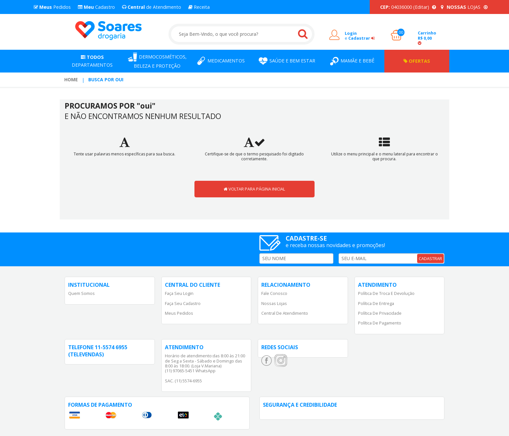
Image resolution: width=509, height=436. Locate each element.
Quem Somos (81, 293)
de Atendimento (151, 7)
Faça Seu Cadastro (183, 303)
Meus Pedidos (179, 313)
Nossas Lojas (274, 303)
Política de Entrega (376, 303)
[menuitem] (71, 79)
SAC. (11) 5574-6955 (183, 381)
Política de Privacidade (380, 313)
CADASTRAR (430, 258)
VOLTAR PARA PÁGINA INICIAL (254, 189)
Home (71, 79)
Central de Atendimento (284, 313)
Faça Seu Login (179, 293)
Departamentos (92, 61)
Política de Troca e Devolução (386, 293)
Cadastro (96, 7)
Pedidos (52, 7)
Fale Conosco (274, 293)
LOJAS (464, 7)
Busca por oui (105, 79)
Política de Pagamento (379, 323)
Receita (199, 7)
